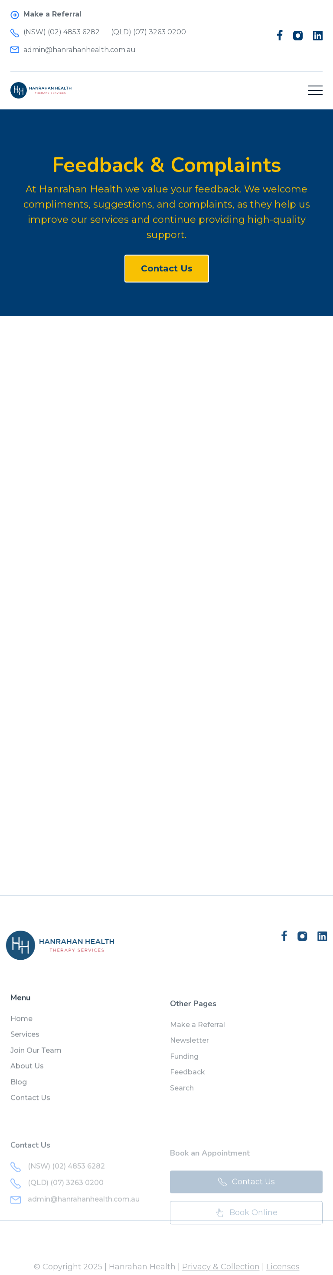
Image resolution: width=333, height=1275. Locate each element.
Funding (184, 1068)
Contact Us (167, 270)
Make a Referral (197, 1036)
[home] (41, 90)
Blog (18, 1089)
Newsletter (189, 1052)
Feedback (187, 1084)
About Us (27, 1074)
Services (24, 1042)
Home (21, 1026)
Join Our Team (36, 1058)
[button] (315, 90)
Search (182, 1099)
